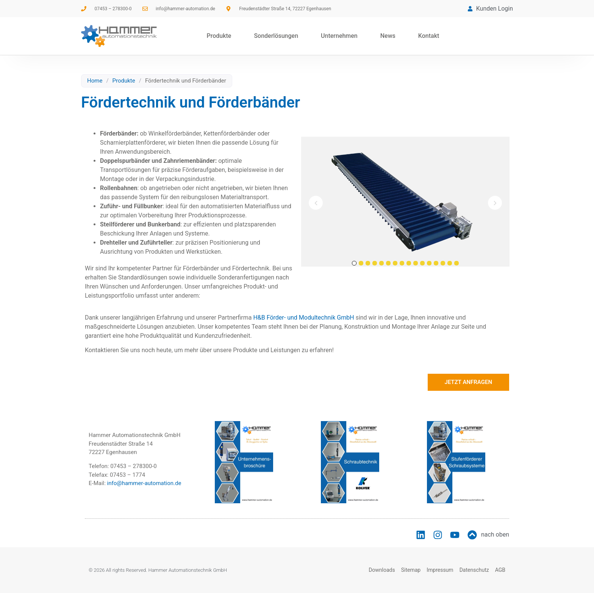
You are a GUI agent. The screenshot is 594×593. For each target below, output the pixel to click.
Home (94, 80)
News (387, 35)
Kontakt (428, 35)
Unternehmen (339, 35)
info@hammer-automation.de (144, 483)
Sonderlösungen (276, 35)
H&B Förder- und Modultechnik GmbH (303, 317)
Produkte (218, 35)
